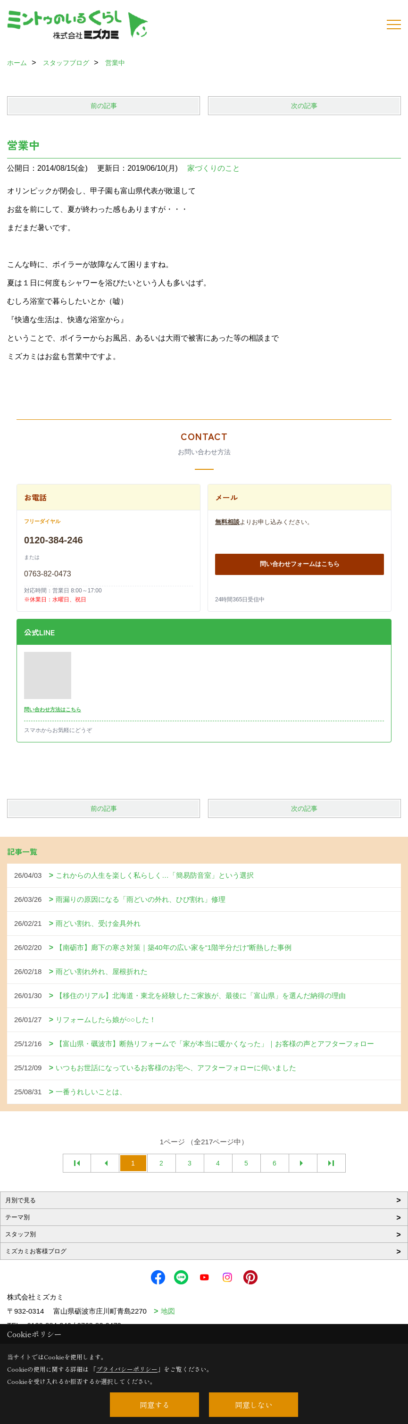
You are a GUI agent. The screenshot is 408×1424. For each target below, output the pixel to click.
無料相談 (227, 521)
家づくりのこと (213, 168)
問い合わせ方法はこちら (52, 709)
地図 (168, 1311)
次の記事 (304, 105)
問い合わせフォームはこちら (300, 563)
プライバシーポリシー (127, 1369)
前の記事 (104, 105)
